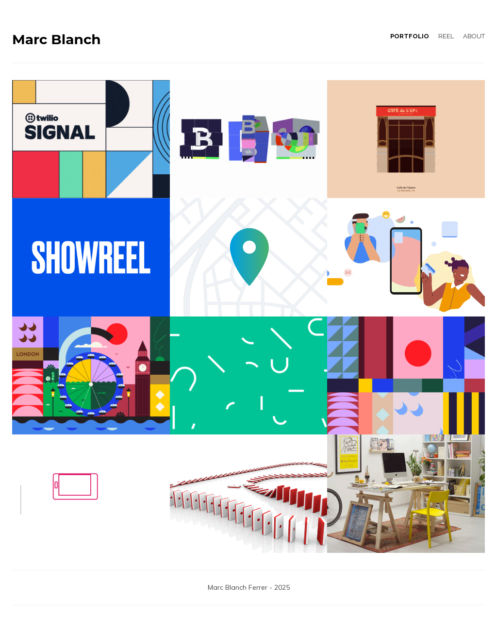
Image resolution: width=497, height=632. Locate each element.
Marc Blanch (56, 40)
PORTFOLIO (409, 36)
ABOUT (474, 36)
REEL (446, 36)
